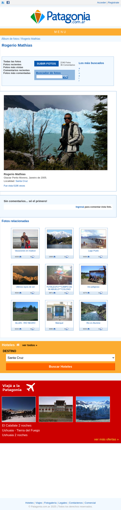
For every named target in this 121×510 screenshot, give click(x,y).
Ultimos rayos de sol (25, 287)
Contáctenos (76, 502)
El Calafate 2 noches (16, 425)
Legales (62, 502)
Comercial (90, 502)
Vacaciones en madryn (25, 251)
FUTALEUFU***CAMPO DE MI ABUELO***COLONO (59, 288)
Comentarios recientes (16, 70)
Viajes (39, 502)
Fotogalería (50, 502)
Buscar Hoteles (60, 366)
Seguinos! (3, 2)
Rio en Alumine (93, 323)
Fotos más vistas (13, 67)
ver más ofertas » (106, 439)
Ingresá (80, 207)
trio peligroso (93, 287)
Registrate (113, 2)
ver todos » (29, 345)
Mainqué (59, 323)
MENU (60, 31)
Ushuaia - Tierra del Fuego (21, 430)
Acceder (101, 2)
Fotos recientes (12, 64)
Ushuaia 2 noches (15, 435)
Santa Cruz (22, 181)
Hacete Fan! (8, 2)
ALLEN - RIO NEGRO (25, 323)
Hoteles (29, 502)
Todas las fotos (12, 61)
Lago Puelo (93, 251)
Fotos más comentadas (17, 73)
